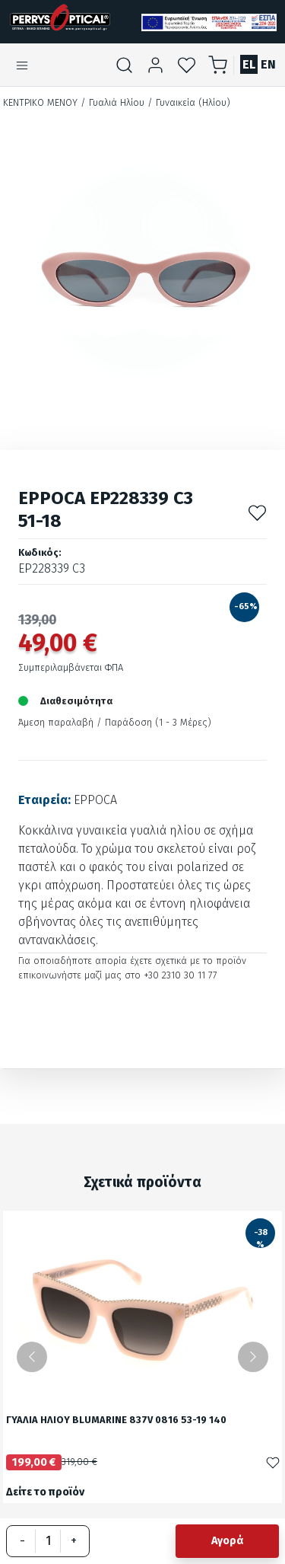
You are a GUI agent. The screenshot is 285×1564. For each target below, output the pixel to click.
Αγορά (227, 1540)
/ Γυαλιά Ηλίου (112, 102)
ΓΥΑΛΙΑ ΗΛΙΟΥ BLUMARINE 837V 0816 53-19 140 (116, 1420)
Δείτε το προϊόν (45, 1492)
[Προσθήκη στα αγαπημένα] (257, 512)
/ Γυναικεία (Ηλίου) (188, 102)
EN (268, 64)
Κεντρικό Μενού (40, 102)
